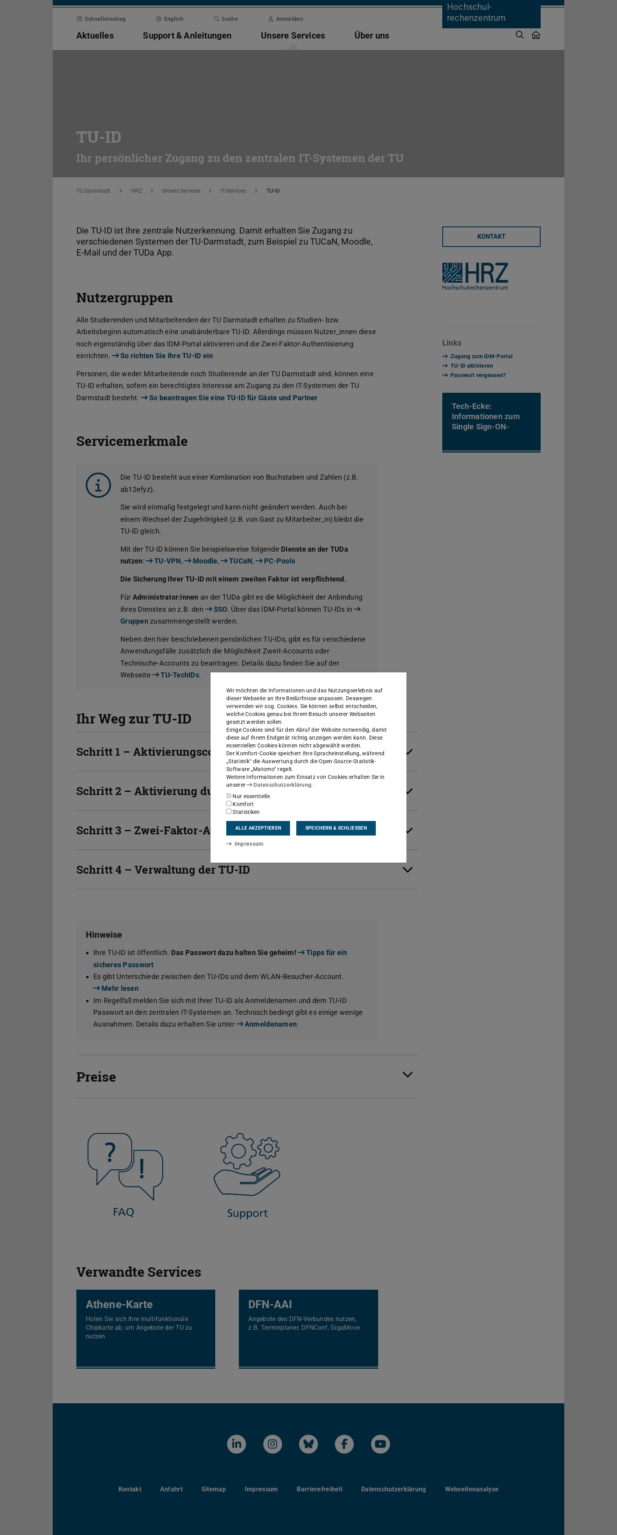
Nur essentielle (248, 796)
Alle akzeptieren (258, 828)
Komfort (240, 804)
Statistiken (243, 812)
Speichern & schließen (336, 828)
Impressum (245, 844)
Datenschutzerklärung (279, 785)
